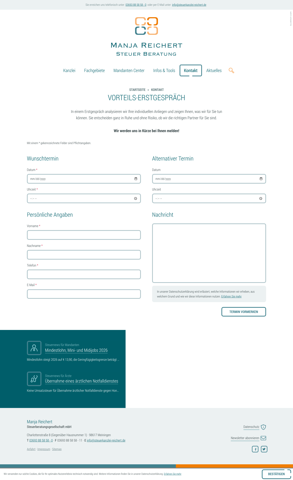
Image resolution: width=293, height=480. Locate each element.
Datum (32, 170)
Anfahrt (31, 449)
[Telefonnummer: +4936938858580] (41, 440)
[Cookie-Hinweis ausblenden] (276, 474)
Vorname (33, 226)
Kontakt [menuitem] (191, 70)
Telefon (32, 265)
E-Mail (32, 285)
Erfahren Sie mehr (231, 296)
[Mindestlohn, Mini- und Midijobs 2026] (73, 351)
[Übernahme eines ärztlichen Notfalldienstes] (73, 382)
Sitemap (56, 449)
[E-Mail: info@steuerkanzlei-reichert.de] (189, 4)
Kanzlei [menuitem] (69, 70)
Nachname (35, 246)
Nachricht (162, 215)
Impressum (43, 449)
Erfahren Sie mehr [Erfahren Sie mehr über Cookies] (172, 474)
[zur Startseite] (146, 37)
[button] (135, 4)
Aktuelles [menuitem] (214, 70)
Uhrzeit (32, 189)
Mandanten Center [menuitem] (129, 70)
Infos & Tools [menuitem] (164, 70)
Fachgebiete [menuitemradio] (94, 70)
